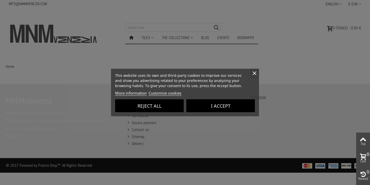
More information (131, 93)
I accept (220, 106)
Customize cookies (165, 93)
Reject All (149, 106)
